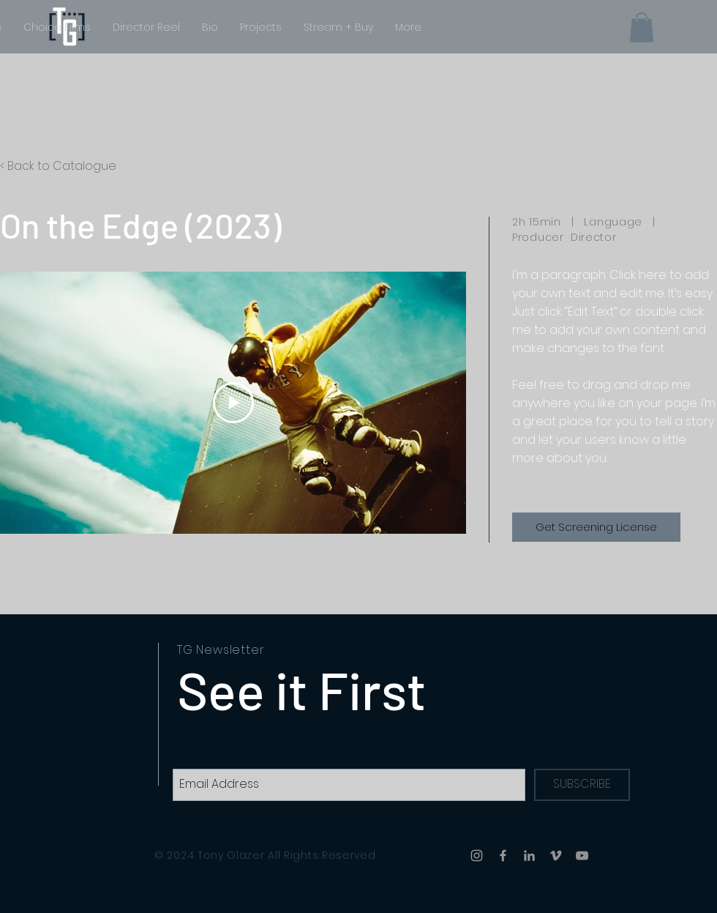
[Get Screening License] (596, 527)
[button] (641, 27)
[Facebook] (503, 855)
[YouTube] (582, 855)
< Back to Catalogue (58, 165)
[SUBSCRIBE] (582, 785)
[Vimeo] (555, 855)
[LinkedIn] (529, 855)
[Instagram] (476, 855)
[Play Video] (233, 402)
